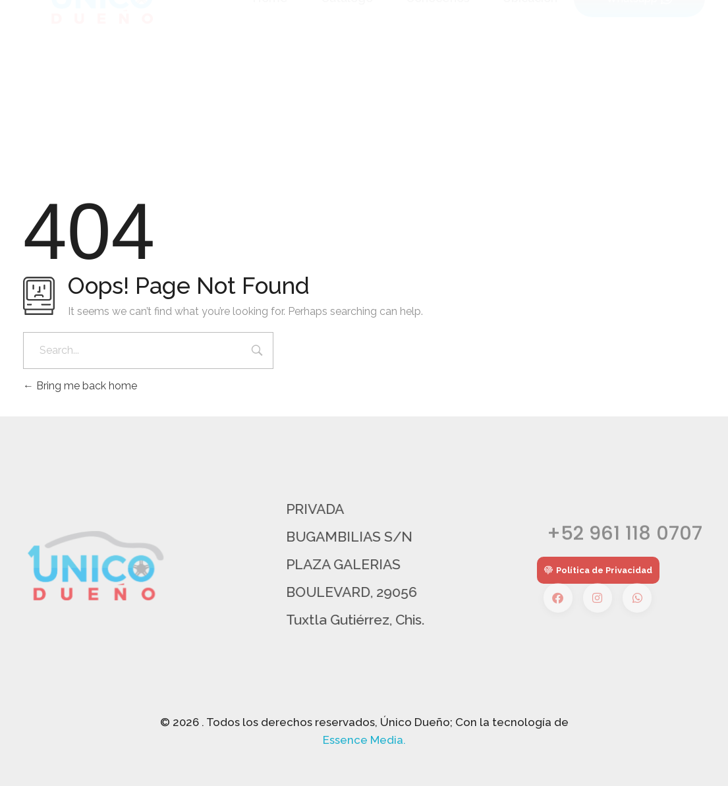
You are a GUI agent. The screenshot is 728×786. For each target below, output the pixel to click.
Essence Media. (364, 739)
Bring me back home (80, 385)
